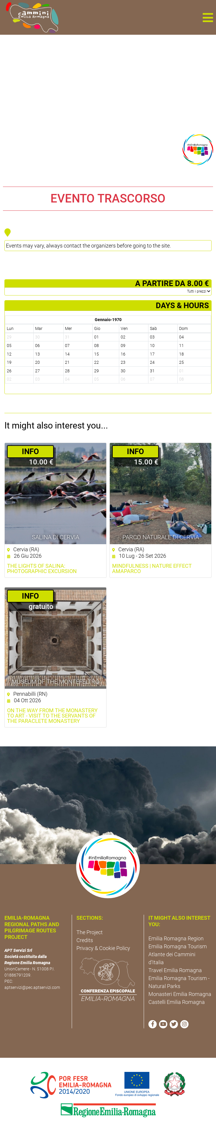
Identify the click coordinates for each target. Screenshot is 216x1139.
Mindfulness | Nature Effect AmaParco (152, 568)
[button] (208, 17)
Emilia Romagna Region (176, 938)
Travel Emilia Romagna (175, 970)
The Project (89, 932)
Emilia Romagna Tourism (177, 946)
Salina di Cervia (55, 537)
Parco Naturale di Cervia (160, 537)
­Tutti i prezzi (198, 291)
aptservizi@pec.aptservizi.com (32, 987)
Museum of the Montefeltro (55, 681)
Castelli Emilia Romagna (176, 1002)
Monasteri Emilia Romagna (179, 994)
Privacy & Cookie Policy (103, 948)
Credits (84, 940)
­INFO (30, 451)
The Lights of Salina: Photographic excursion (42, 568)
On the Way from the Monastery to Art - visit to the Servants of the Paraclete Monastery (52, 716)
